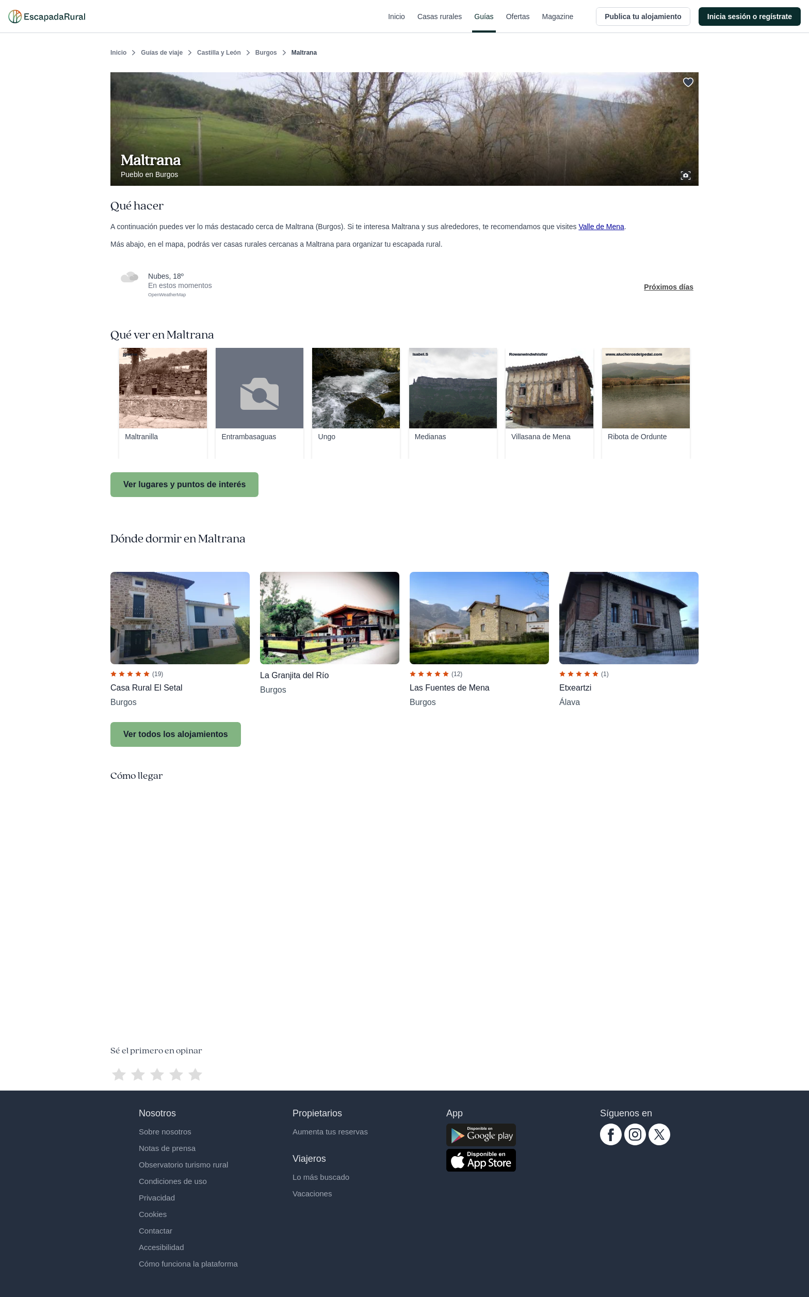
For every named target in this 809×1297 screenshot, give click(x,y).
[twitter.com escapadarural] (659, 1143)
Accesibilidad (161, 1247)
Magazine (558, 22)
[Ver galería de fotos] (686, 174)
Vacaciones (312, 1193)
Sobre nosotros (165, 1131)
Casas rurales (439, 22)
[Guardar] (687, 80)
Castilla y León (219, 52)
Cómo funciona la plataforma (188, 1263)
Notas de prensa (167, 1148)
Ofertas (518, 22)
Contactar (155, 1230)
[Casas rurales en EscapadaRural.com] (46, 16)
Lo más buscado (321, 1177)
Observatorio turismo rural (183, 1164)
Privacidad (157, 1197)
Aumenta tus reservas (330, 1131)
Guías (483, 22)
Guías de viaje (162, 52)
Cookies (153, 1214)
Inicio (396, 22)
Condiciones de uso (173, 1181)
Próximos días (668, 287)
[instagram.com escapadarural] (635, 1143)
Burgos (266, 52)
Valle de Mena (601, 226)
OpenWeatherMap (167, 294)
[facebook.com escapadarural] (611, 1143)
